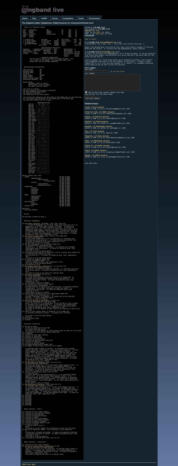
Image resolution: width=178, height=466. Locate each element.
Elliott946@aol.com (107, 52)
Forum (55, 18)
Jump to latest (90, 39)
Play (34, 18)
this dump (92, 30)
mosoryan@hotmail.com (108, 42)
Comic (81, 18)
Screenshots (94, 18)
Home (24, 18)
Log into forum (118, 71)
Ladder (44, 18)
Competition (68, 18)
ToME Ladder (99, 34)
